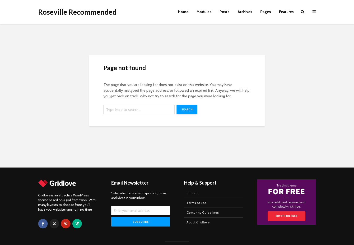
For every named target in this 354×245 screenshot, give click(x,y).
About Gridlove (198, 222)
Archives (245, 11)
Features (286, 11)
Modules (203, 11)
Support (192, 193)
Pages (265, 11)
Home (183, 11)
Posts (224, 11)
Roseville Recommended (77, 12)
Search (187, 109)
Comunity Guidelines (202, 212)
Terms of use (196, 203)
